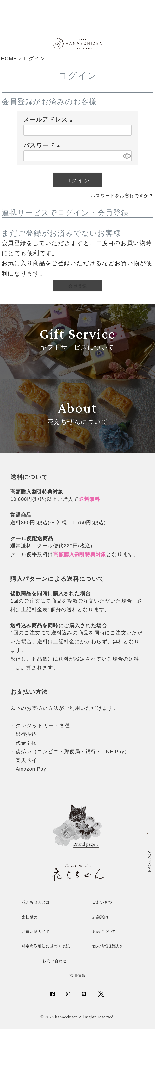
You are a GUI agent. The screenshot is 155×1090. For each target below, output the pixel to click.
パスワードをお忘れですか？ (112, 201)
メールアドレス (49, 126)
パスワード (43, 151)
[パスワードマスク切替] (126, 162)
